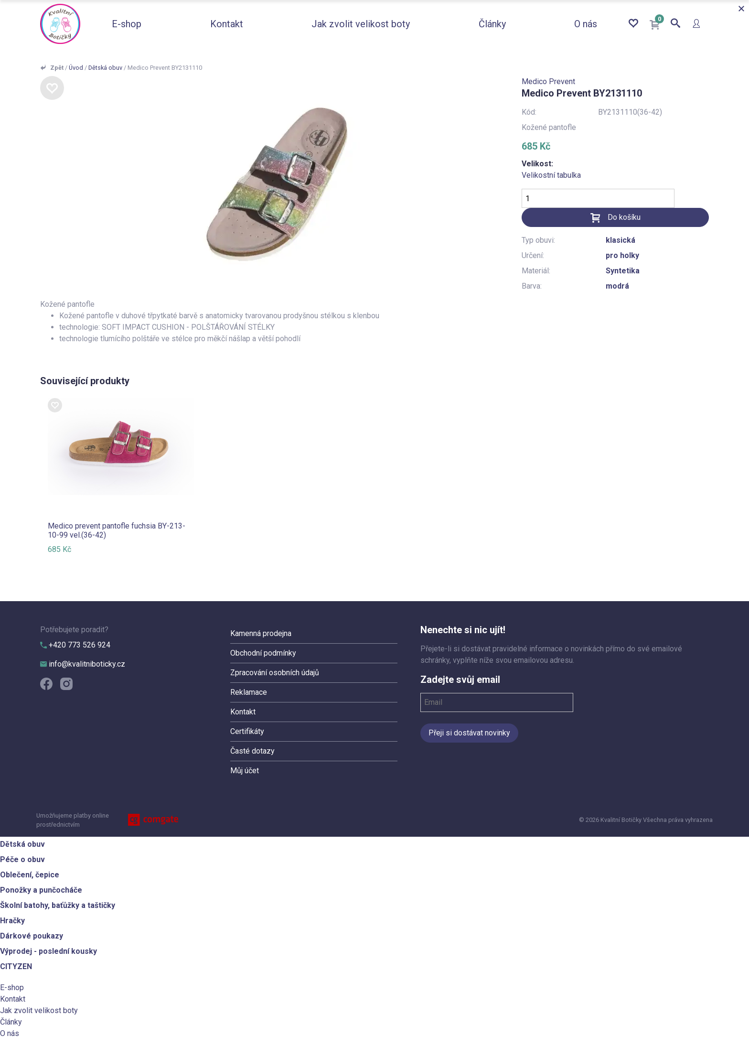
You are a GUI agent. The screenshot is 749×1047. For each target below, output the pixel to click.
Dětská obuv (105, 67)
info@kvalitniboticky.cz (82, 664)
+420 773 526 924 (75, 644)
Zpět (57, 67)
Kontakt (226, 24)
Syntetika (623, 270)
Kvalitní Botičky (60, 24)
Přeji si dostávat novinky (469, 732)
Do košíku (624, 217)
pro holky (622, 255)
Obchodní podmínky (263, 653)
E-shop (126, 24)
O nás (585, 24)
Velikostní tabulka (551, 175)
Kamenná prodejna (260, 633)
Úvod (76, 67)
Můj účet (244, 770)
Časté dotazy (252, 751)
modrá (617, 286)
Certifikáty (247, 731)
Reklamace (248, 692)
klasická (620, 240)
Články (492, 24)
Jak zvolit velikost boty (360, 24)
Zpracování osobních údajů (274, 672)
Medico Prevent (548, 81)
